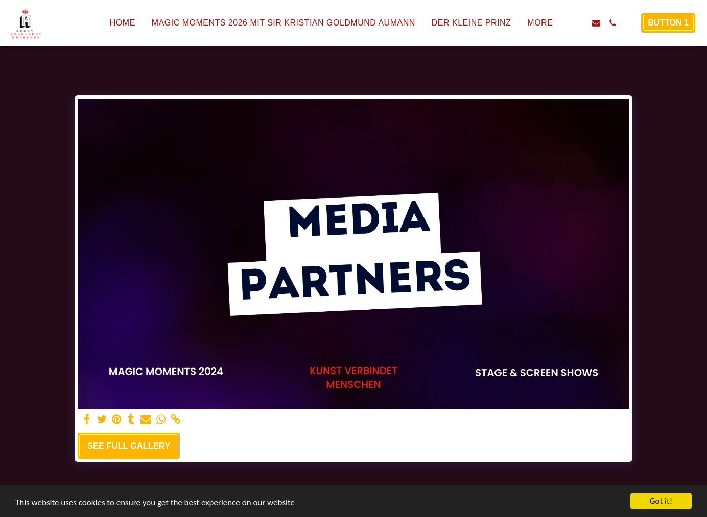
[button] (579, 23)
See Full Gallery (128, 445)
